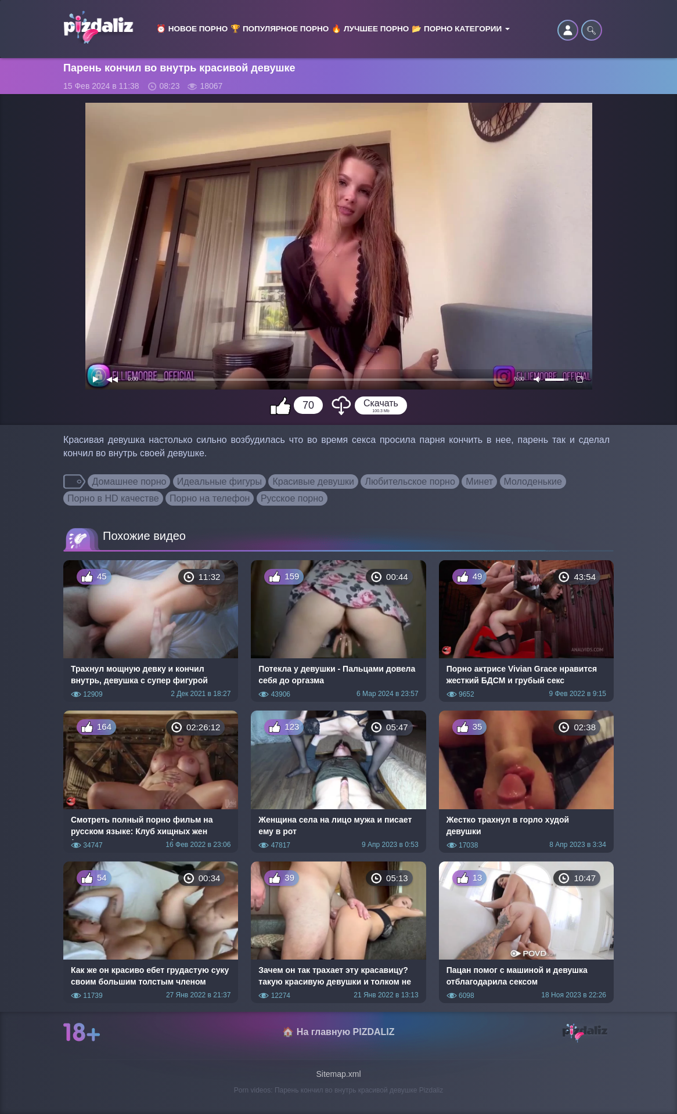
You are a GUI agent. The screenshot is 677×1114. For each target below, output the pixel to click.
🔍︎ (591, 30)
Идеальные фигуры (219, 481)
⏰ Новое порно (192, 28)
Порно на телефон (210, 498)
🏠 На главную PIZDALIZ (338, 1032)
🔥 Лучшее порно (370, 28)
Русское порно (292, 498)
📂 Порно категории (461, 28)
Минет (479, 481)
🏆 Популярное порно (280, 28)
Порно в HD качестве (113, 498)
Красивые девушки (313, 481)
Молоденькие (533, 481)
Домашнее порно (129, 481)
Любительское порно (410, 481)
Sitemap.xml (338, 1074)
